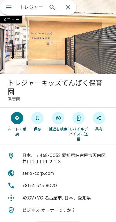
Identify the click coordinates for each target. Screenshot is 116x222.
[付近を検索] (58, 121)
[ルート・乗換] (17, 124)
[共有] (99, 121)
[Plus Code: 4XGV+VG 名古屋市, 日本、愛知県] (58, 198)
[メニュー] (8, 8)
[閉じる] (68, 7)
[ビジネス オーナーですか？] (58, 210)
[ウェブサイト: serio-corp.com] (58, 173)
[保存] (37, 121)
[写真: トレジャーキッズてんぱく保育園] (58, 37)
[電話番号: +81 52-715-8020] (58, 185)
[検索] (52, 8)
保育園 (13, 99)
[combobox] (32, 7)
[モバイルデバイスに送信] (78, 126)
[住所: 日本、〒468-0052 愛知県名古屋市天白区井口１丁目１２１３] (58, 158)
